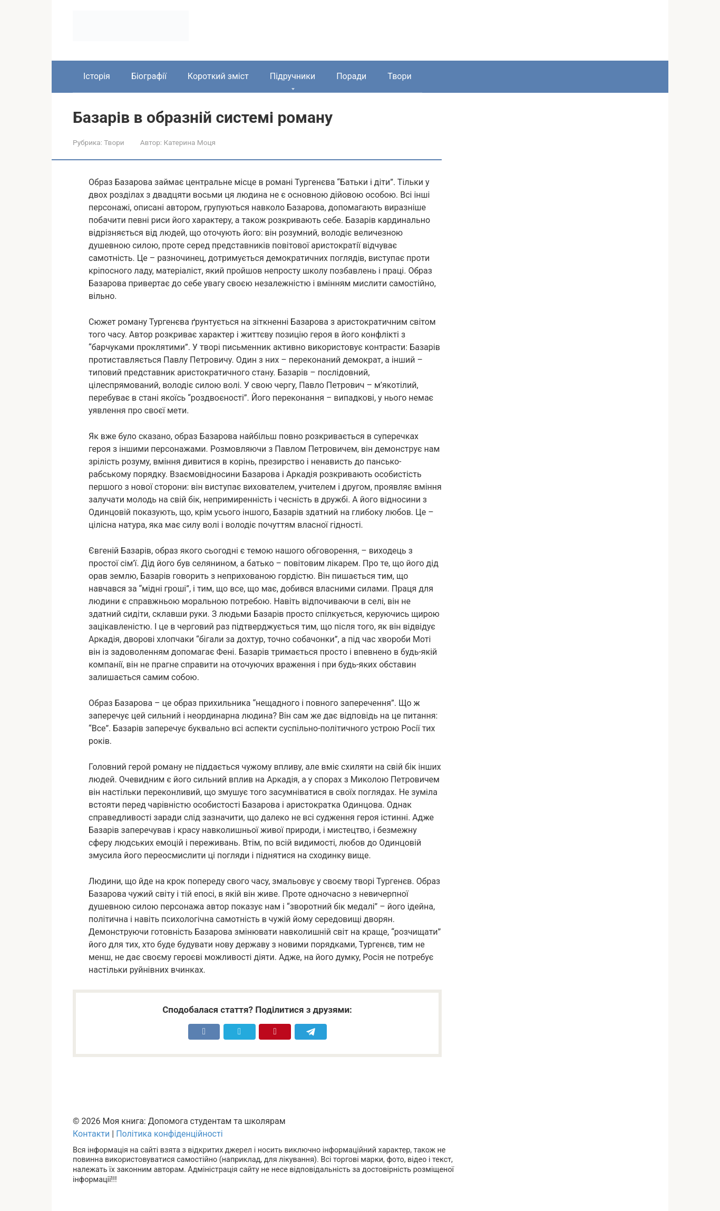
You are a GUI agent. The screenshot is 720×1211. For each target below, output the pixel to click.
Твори (399, 76)
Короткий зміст (218, 76)
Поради (351, 76)
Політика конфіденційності (169, 1134)
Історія (96, 76)
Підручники (292, 76)
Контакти (91, 1134)
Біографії (149, 76)
